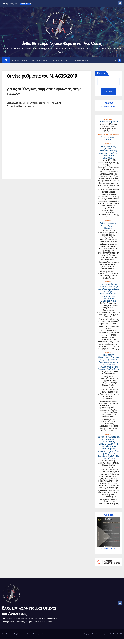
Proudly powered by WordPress (14, 634)
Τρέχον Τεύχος (40, 60)
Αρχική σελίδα (19, 60)
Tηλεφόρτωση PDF (108, 106)
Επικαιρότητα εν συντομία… (108, 138)
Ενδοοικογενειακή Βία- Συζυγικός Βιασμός (108, 225)
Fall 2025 (108, 103)
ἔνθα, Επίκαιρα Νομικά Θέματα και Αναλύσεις (62, 43)
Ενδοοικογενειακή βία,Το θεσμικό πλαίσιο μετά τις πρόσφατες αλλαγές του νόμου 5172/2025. (108, 152)
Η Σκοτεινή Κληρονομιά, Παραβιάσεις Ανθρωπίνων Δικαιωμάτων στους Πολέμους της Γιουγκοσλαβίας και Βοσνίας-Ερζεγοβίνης (108, 362)
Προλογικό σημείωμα (108, 121)
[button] (115, 60)
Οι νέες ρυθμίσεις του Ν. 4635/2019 (42, 76)
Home (79, 634)
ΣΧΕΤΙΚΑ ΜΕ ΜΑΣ (81, 60)
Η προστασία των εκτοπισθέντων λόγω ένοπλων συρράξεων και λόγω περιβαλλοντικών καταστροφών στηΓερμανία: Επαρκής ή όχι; (108, 292)
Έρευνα (101, 73)
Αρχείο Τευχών (60, 60)
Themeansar (46, 634)
